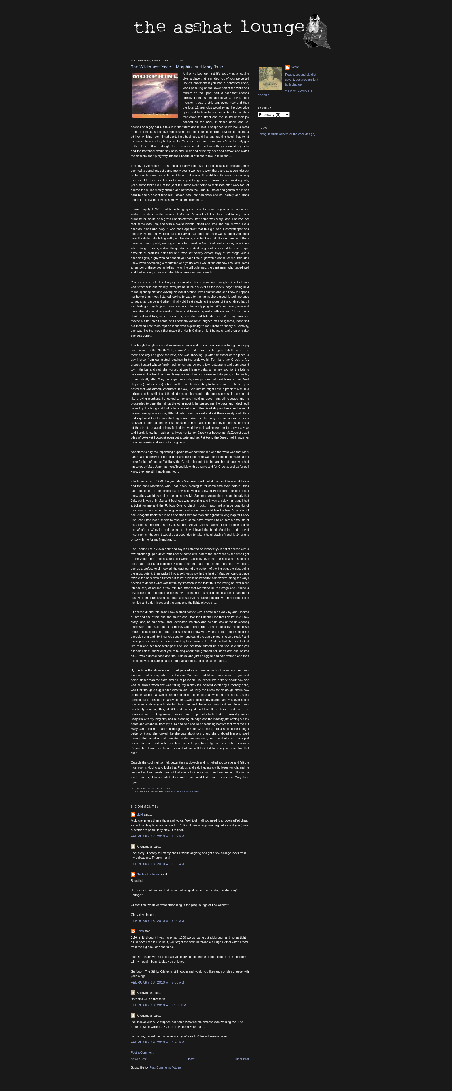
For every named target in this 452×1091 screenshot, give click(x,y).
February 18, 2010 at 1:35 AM (157, 864)
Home (191, 1059)
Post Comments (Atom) (165, 1067)
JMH (140, 814)
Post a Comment (142, 1052)
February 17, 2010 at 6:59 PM (157, 836)
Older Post (242, 1059)
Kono (140, 931)
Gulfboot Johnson (148, 874)
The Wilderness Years (182, 791)
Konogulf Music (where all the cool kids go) (286, 134)
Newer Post (138, 1059)
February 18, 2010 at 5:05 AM (157, 982)
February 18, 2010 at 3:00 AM (157, 920)
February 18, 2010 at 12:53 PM (159, 1005)
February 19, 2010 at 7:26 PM (157, 1042)
